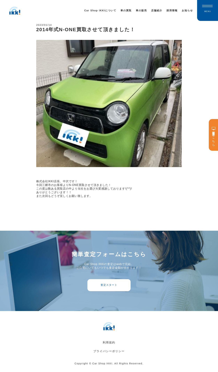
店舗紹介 (156, 10)
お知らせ (187, 10)
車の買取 (126, 10)
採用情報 (172, 10)
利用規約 (109, 346)
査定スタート (109, 288)
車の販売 (141, 10)
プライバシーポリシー (109, 355)
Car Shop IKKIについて (100, 10)
